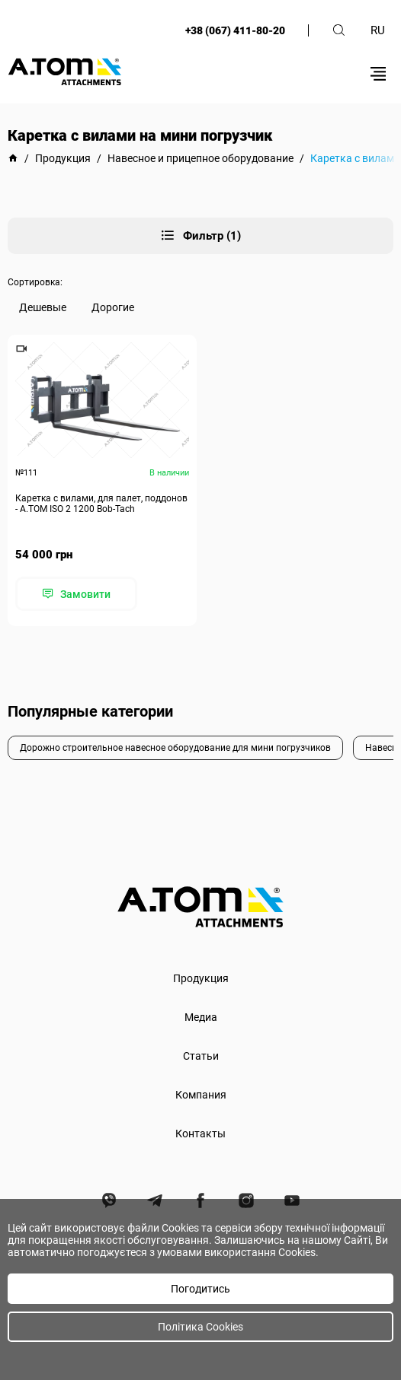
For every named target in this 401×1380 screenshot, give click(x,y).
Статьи (201, 1056)
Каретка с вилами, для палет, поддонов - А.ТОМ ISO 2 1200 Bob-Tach (101, 503)
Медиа (200, 1017)
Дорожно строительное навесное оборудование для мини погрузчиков (175, 747)
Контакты (200, 1133)
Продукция (201, 978)
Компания (200, 1095)
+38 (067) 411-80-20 (235, 30)
